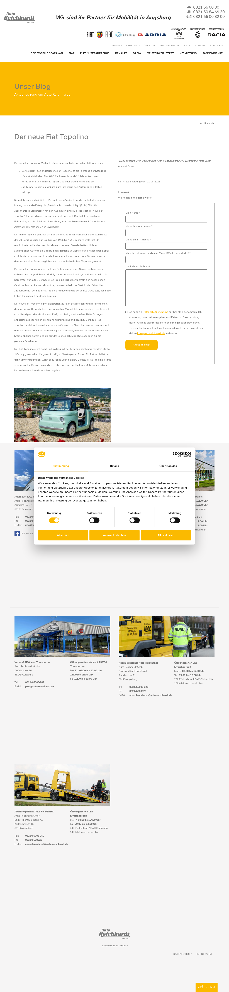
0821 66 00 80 (202, 7)
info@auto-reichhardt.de (151, 333)
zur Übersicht (207, 123)
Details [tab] (114, 466)
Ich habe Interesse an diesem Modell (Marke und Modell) (158, 253)
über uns (149, 46)
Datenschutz (182, 954)
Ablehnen (63, 535)
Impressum (204, 954)
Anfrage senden (141, 345)
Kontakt (117, 46)
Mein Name (132, 213)
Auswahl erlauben (114, 535)
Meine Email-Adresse (138, 240)
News (187, 46)
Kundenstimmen (170, 46)
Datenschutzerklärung (155, 312)
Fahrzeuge (133, 46)
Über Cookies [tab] (168, 466)
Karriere (200, 46)
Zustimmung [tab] (61, 466)
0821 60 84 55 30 (205, 12)
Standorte (216, 46)
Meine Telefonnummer (138, 226)
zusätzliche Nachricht (137, 267)
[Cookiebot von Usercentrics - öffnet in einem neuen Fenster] (175, 454)
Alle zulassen (165, 535)
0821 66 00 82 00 (205, 17)
